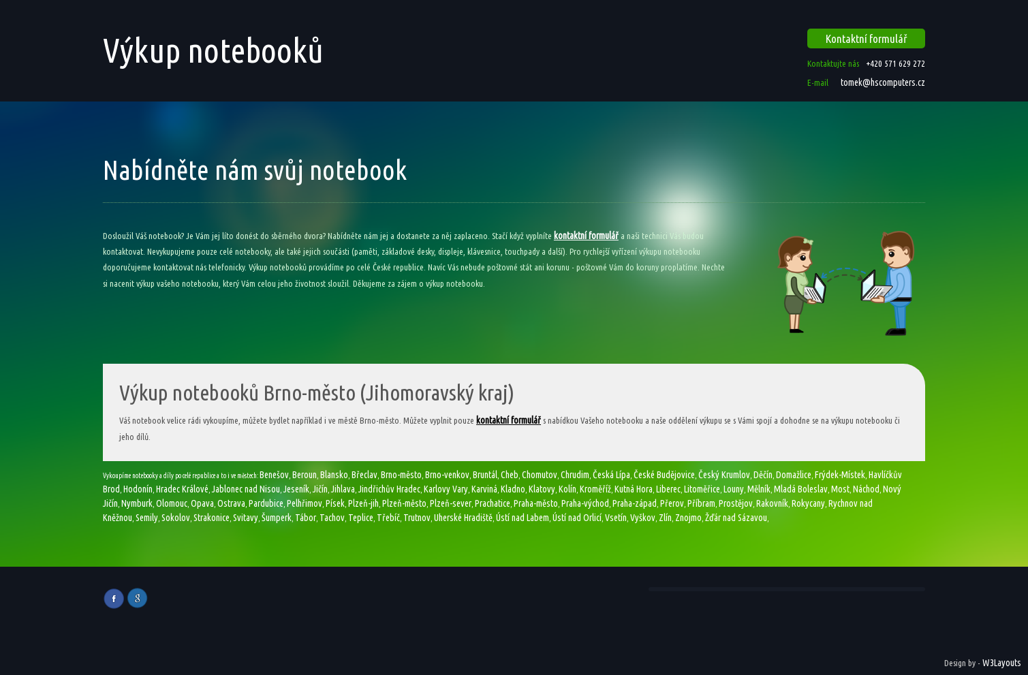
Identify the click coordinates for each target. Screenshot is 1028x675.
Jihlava (343, 489)
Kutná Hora (633, 489)
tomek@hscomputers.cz (882, 82)
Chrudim (575, 474)
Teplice (360, 517)
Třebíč (388, 517)
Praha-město (536, 503)
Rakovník (772, 503)
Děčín (763, 474)
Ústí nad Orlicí (577, 517)
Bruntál (485, 474)
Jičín (320, 489)
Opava (202, 503)
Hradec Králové (182, 489)
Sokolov (175, 517)
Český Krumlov (724, 474)
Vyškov (642, 517)
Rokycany (808, 503)
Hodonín (138, 489)
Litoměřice (702, 489)
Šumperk (277, 517)
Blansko (334, 474)
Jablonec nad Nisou (246, 489)
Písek (335, 503)
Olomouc (171, 503)
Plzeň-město (404, 503)
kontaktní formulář (586, 235)
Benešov (274, 474)
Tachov (332, 517)
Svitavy (245, 517)
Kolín (567, 489)
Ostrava (231, 503)
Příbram (701, 503)
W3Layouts (1001, 662)
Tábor (305, 517)
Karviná (484, 489)
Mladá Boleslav (801, 489)
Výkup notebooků (213, 50)
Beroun (304, 474)
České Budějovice (664, 474)
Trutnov (417, 517)
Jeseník (296, 489)
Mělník (758, 489)
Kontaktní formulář (866, 38)
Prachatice (492, 503)
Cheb (509, 474)
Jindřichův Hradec (389, 489)
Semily (147, 517)
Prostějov (736, 503)
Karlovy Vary (446, 489)
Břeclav (364, 474)
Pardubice (266, 503)
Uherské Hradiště (463, 517)
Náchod (866, 489)
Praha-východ (585, 503)
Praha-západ (634, 503)
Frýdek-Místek (840, 474)
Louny (733, 489)
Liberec (668, 489)
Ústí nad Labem (522, 517)
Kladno (513, 489)
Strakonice (211, 517)
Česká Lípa (611, 474)
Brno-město (401, 474)
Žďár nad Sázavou (736, 517)
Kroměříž (595, 489)
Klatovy (542, 489)
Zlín (665, 517)
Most (840, 489)
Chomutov (539, 474)
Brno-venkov (447, 474)
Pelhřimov (304, 503)
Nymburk (137, 503)
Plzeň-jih (363, 503)
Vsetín (616, 517)
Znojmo (688, 517)
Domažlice (793, 474)
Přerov (672, 503)
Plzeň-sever (450, 503)
